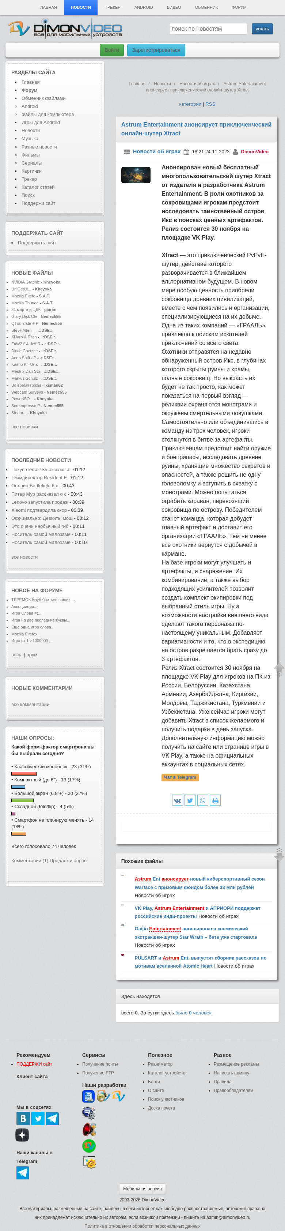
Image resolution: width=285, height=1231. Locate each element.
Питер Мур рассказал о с (38, 494)
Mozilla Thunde (25, 303)
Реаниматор (160, 1064)
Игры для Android (41, 122)
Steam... (18, 412)
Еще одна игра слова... (32, 627)
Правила (223, 1081)
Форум (239, 7)
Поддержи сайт (38, 203)
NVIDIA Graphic (25, 282)
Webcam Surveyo (27, 392)
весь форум (24, 654)
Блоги (154, 1081)
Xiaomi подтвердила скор (39, 510)
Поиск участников (166, 1099)
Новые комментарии (42, 688)
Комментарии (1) (29, 860)
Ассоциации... (24, 606)
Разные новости (39, 147)
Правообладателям (233, 1090)
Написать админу (231, 1073)
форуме (51, 590)
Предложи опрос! (69, 860)
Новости (81, 7)
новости (58, 460)
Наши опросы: (32, 738)
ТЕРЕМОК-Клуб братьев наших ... (43, 599)
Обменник (206, 7)
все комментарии (30, 704)
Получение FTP (98, 1073)
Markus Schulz (25, 378)
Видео (174, 7)
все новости (24, 557)
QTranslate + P (24, 323)
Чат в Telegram (180, 777)
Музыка (30, 138)
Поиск (28, 195)
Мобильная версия (142, 1188)
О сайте (156, 1090)
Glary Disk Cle (24, 316)
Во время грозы (26, 385)
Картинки (32, 171)
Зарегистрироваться (156, 50)
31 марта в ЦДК (26, 309)
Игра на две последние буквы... (40, 620)
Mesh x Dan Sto (25, 371)
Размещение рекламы (236, 1064)
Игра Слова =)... (26, 613)
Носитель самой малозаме (41, 534)
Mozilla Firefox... (26, 634)
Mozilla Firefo (23, 296)
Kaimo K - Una (25, 364)
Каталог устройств (166, 1073)
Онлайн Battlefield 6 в (35, 485)
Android (143, 7)
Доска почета (161, 1108)
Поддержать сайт (37, 233)
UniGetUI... (21, 289)
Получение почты (100, 1064)
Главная (47, 7)
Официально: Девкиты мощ (42, 518)
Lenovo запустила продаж (39, 502)
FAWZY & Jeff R (26, 344)
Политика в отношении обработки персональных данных (142, 1226)
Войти (111, 50)
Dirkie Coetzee (24, 351)
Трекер (112, 7)
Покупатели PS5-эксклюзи (40, 469)
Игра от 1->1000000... (31, 640)
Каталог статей (38, 187)
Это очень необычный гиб (40, 526)
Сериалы (32, 163)
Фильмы (31, 155)
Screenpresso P (25, 406)
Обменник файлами (44, 98)
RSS (210, 104)
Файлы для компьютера (48, 114)
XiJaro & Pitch (24, 337)
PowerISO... (22, 399)
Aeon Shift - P (23, 358)
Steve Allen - (23, 330)
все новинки (24, 426)
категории (190, 104)
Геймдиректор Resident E (39, 477)
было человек (193, 1013)
